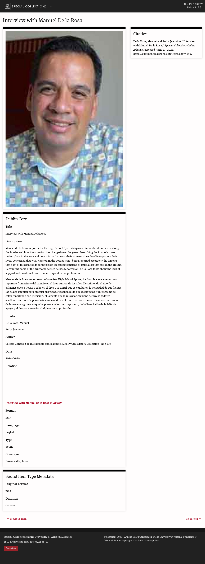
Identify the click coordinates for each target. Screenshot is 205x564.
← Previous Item (16, 519)
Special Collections (15, 537)
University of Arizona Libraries (53, 537)
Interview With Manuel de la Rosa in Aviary (34, 403)
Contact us (11, 548)
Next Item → (193, 519)
